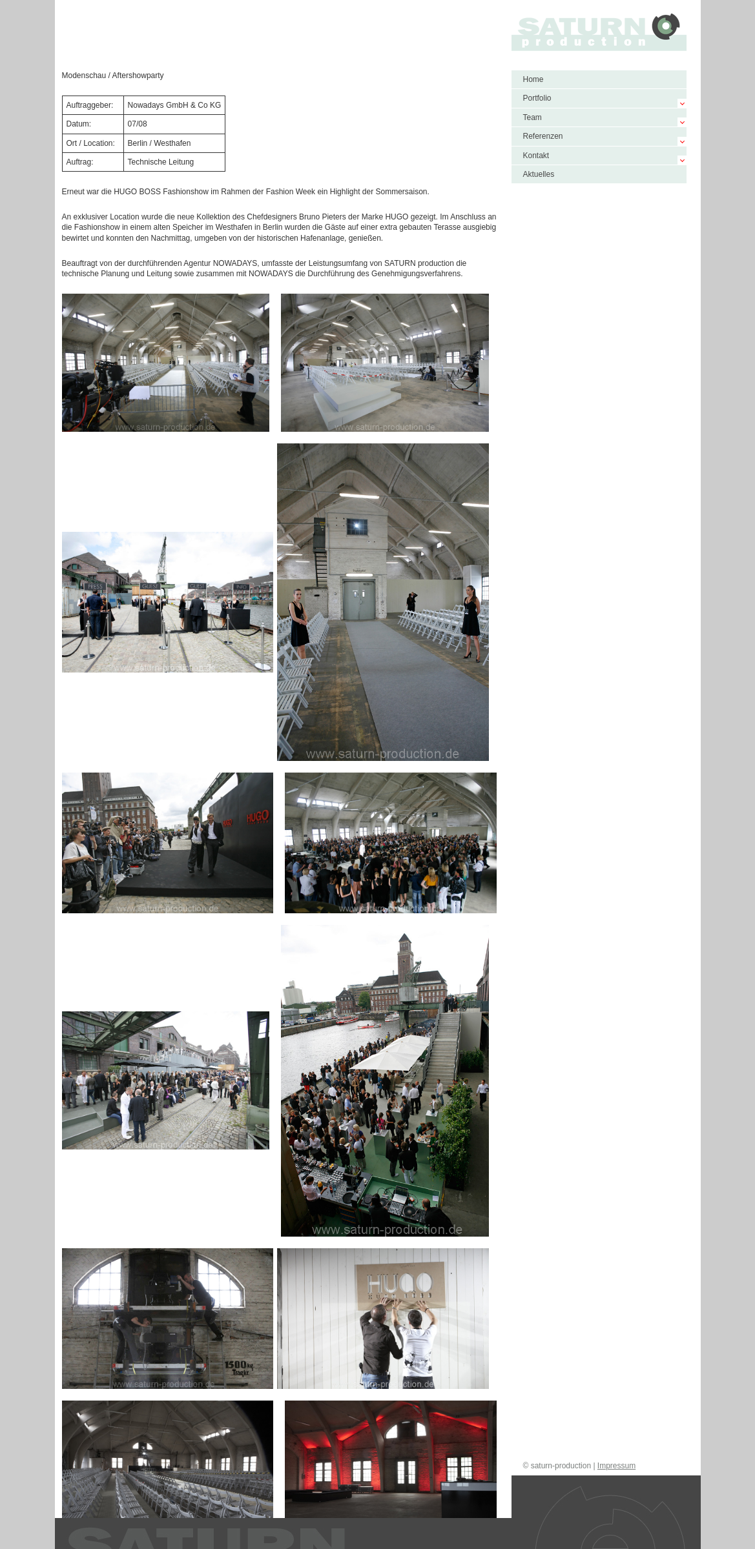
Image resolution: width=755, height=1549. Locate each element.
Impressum (616, 1465)
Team (532, 117)
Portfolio (537, 98)
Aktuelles (539, 174)
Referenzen (543, 136)
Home (533, 79)
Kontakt (536, 155)
